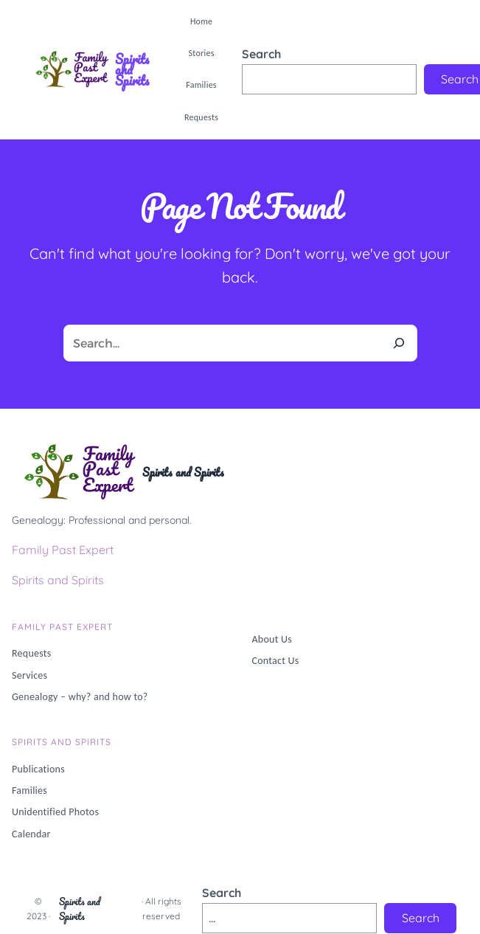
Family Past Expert (63, 549)
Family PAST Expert (62, 626)
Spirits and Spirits (132, 70)
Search (261, 53)
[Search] (399, 343)
